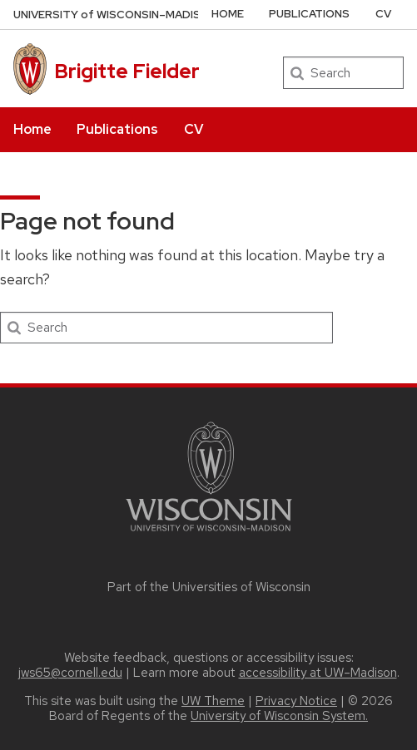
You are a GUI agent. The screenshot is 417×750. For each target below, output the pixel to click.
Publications (117, 129)
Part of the (208, 587)
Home (32, 129)
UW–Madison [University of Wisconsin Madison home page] (115, 14)
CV (193, 129)
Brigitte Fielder (127, 71)
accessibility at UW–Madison (318, 672)
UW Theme (213, 701)
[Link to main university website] (209, 534)
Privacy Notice (296, 701)
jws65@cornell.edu (70, 672)
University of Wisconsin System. (279, 716)
